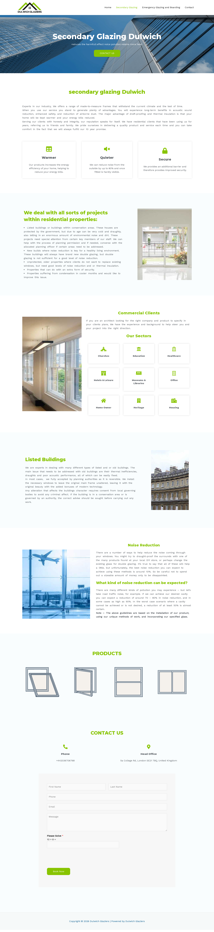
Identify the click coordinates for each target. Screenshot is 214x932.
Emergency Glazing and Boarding (161, 7)
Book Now (58, 873)
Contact (189, 7)
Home (107, 7)
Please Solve (55, 837)
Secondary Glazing (126, 7)
